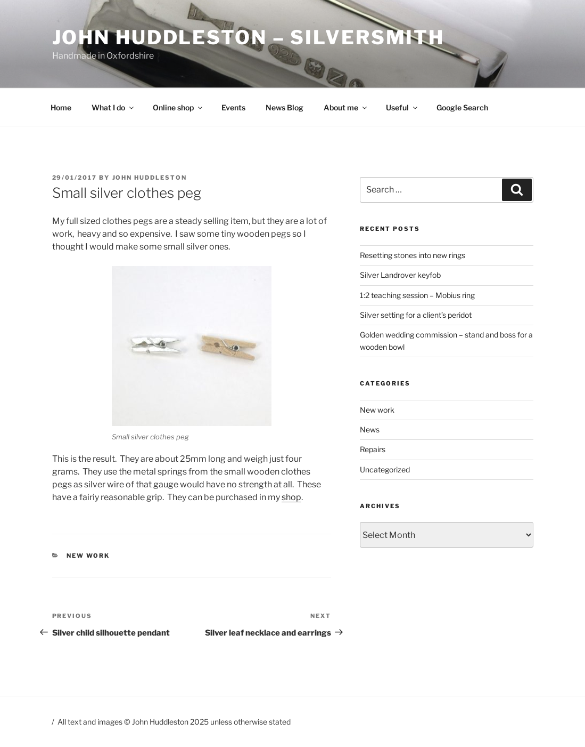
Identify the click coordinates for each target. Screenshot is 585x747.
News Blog (284, 107)
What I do (113, 107)
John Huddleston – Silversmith (248, 37)
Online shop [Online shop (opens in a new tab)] (178, 107)
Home (61, 107)
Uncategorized (385, 469)
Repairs (372, 449)
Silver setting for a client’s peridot (416, 314)
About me (346, 107)
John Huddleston (149, 177)
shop (291, 497)
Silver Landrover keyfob (400, 274)
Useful (402, 107)
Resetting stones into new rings (412, 255)
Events (233, 107)
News (370, 429)
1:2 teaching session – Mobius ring (417, 295)
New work (88, 555)
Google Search (462, 107)
